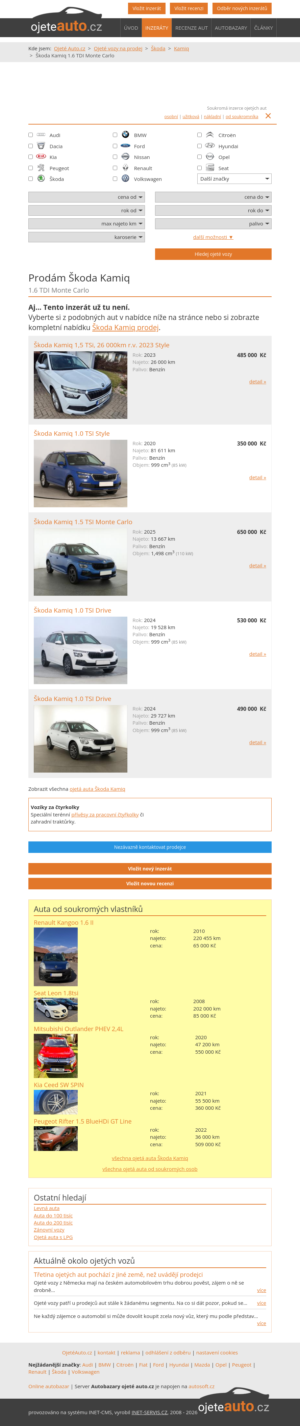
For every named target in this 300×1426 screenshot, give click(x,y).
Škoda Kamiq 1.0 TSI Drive (72, 610)
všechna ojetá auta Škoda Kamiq (150, 1158)
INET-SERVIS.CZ (150, 1412)
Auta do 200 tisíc (53, 1222)
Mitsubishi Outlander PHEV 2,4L (79, 1029)
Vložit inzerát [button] (146, 8)
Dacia (56, 146)
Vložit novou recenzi (150, 883)
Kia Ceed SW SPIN (59, 1085)
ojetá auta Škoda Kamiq (97, 788)
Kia (53, 157)
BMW (140, 135)
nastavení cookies (217, 1352)
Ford (139, 146)
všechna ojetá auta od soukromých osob (149, 1168)
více (261, 1290)
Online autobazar (48, 1386)
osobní (171, 116)
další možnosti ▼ (213, 237)
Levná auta (46, 1208)
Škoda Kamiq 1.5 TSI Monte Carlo (83, 521)
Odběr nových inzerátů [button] (242, 8)
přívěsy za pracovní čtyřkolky (105, 814)
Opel (224, 157)
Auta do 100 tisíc (53, 1215)
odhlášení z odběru (168, 1352)
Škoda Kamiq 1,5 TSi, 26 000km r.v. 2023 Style (102, 345)
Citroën (227, 135)
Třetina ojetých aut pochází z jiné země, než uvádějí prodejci (118, 1274)
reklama (130, 1352)
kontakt (107, 1352)
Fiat (143, 1364)
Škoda (57, 179)
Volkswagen (148, 179)
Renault (143, 168)
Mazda (202, 1364)
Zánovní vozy (49, 1229)
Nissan (142, 157)
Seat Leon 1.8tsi (56, 993)
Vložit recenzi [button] (188, 8)
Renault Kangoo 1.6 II (64, 922)
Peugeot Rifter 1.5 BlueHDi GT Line (83, 1121)
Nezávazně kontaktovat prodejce (150, 847)
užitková (191, 116)
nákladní (212, 116)
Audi (55, 135)
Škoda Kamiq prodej (125, 327)
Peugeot (59, 168)
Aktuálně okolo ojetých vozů (84, 1260)
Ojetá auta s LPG (53, 1237)
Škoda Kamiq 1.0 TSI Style (72, 433)
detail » (257, 381)
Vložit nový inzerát (150, 868)
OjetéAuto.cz (77, 1352)
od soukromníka (242, 116)
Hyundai (228, 146)
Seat (224, 168)
